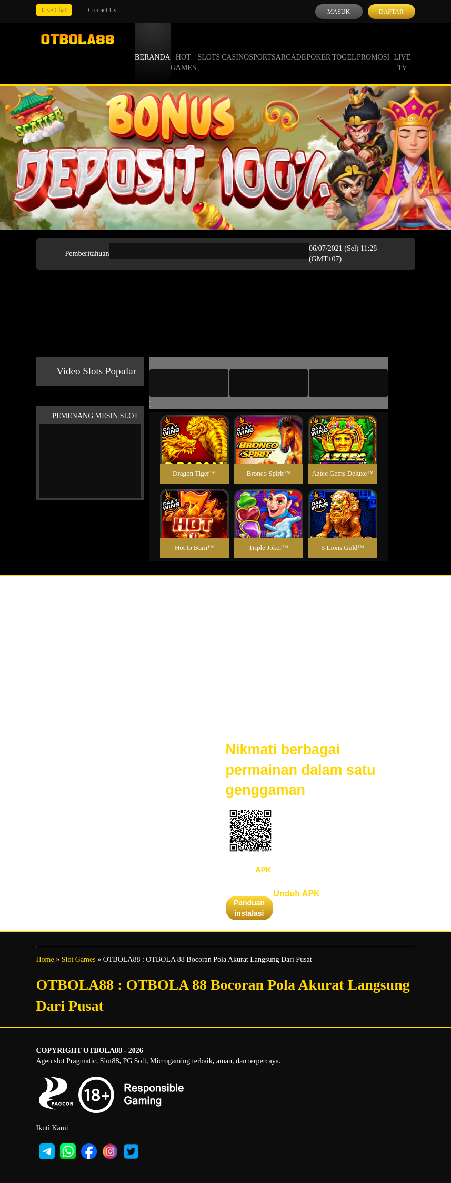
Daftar (391, 11)
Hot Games (183, 53)
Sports (262, 47)
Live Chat (54, 10)
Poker (318, 47)
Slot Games (79, 959)
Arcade (291, 47)
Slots (208, 47)
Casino (235, 47)
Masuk (338, 11)
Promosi (373, 47)
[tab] (188, 383)
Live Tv (402, 53)
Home (45, 959)
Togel (344, 47)
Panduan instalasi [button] (249, 908)
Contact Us (102, 10)
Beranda (153, 47)
